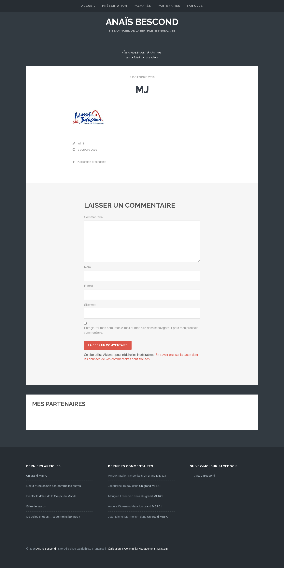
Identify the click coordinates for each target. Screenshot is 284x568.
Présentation (114, 5)
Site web (90, 304)
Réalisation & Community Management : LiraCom (137, 548)
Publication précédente (89, 161)
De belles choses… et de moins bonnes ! (53, 516)
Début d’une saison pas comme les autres (53, 485)
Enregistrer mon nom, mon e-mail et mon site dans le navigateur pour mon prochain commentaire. (141, 330)
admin (81, 143)
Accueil (88, 5)
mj (142, 89)
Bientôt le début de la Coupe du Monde (51, 496)
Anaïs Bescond (142, 22)
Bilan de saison (36, 506)
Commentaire (93, 217)
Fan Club (195, 5)
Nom (87, 267)
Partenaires (169, 5)
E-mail (88, 286)
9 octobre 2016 (142, 77)
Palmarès (142, 5)
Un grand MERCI (37, 475)
